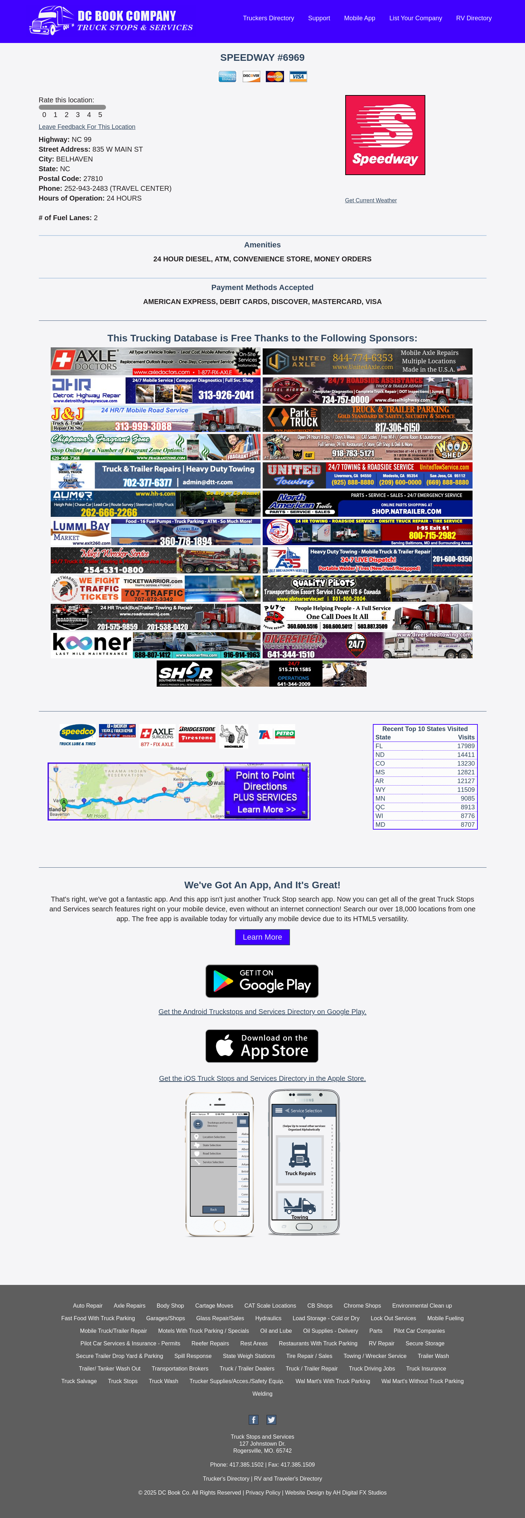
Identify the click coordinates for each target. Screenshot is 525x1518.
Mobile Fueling (445, 1318)
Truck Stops (123, 1381)
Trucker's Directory (226, 1479)
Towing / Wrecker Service (374, 1356)
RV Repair (382, 1343)
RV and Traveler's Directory (288, 1479)
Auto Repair (88, 1306)
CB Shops (320, 1306)
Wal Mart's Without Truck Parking (422, 1381)
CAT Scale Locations (270, 1306)
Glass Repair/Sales (220, 1318)
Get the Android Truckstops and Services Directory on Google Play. (262, 1011)
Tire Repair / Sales (309, 1356)
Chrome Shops (362, 1306)
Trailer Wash (433, 1356)
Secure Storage (425, 1343)
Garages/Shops (165, 1318)
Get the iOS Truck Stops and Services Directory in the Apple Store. (262, 1078)
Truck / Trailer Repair (312, 1369)
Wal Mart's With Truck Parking (333, 1381)
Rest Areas (254, 1343)
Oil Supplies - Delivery (330, 1331)
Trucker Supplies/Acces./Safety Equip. (237, 1381)
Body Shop (170, 1306)
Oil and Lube (276, 1331)
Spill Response (193, 1356)
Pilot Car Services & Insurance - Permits (130, 1343)
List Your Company (415, 18)
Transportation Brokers (180, 1369)
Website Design (304, 1493)
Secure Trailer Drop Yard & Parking (119, 1356)
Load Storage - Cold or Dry (326, 1318)
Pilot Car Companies (419, 1331)
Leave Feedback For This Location (87, 126)
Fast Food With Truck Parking (98, 1318)
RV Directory (474, 18)
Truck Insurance (426, 1369)
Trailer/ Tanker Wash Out (109, 1369)
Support (319, 18)
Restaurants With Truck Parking (318, 1343)
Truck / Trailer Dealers (247, 1369)
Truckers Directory (268, 18)
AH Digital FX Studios (360, 1493)
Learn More (262, 937)
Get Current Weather (371, 200)
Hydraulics (268, 1318)
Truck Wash (163, 1381)
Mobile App (359, 18)
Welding (263, 1394)
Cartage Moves (214, 1306)
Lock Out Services (393, 1318)
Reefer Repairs (210, 1343)
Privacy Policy (263, 1493)
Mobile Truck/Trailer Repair (113, 1331)
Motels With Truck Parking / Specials (203, 1331)
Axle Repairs (130, 1306)
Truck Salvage (79, 1381)
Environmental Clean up (422, 1306)
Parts (375, 1331)
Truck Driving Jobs (372, 1369)
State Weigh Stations (249, 1356)
